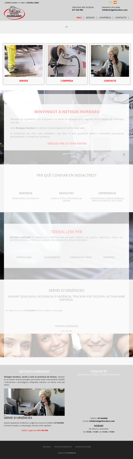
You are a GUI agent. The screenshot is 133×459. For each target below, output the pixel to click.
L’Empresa (105, 18)
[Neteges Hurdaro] (98, 395)
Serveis (90, 18)
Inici (79, 18)
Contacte (121, 18)
